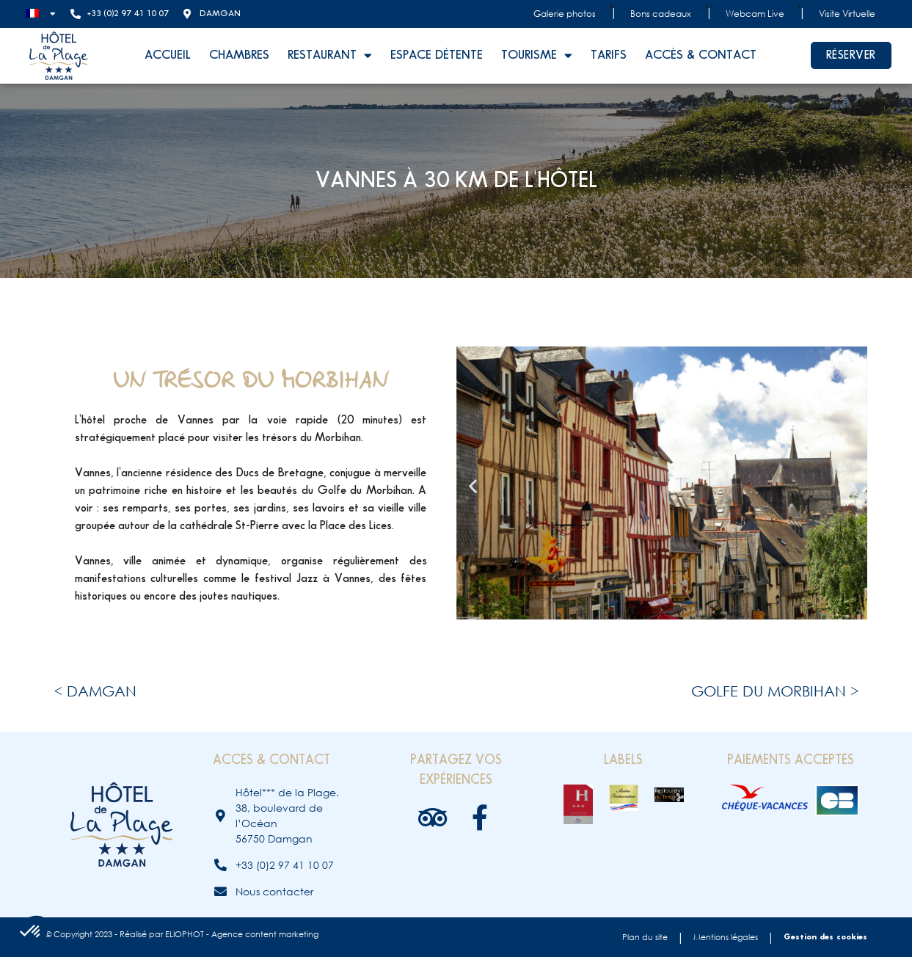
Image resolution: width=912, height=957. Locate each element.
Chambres (239, 55)
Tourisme (536, 55)
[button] (473, 485)
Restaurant (330, 55)
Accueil (168, 55)
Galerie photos (564, 13)
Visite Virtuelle (847, 13)
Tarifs (609, 55)
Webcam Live (755, 13)
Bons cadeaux (660, 13)
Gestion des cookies (825, 937)
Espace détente (436, 55)
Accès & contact (700, 55)
